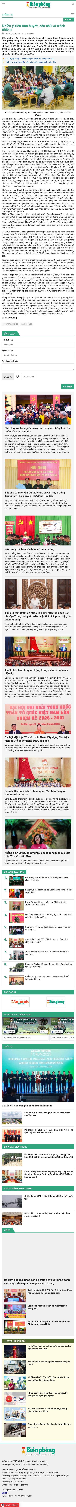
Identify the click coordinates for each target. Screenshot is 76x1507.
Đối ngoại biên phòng (15, 1147)
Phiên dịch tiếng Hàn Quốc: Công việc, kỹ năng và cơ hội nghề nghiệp (47, 1394)
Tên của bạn (7, 340)
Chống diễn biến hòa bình (18, 1188)
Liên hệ (5, 1493)
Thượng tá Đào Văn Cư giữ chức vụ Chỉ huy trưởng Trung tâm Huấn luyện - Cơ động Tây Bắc (35, 494)
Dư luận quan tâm (14, 872)
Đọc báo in (10, 992)
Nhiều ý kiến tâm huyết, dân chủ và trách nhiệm (33, 27)
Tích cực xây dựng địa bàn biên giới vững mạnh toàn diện (31, 62)
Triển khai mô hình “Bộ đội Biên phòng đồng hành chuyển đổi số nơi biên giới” (50, 1291)
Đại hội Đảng (26, 324)
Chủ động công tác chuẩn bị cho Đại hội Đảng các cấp (30, 58)
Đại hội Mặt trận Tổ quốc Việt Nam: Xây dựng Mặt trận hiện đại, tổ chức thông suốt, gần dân (37, 739)
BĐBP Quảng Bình (11, 324)
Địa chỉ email (7, 350)
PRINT (69, 20)
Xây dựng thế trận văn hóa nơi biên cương (29, 549)
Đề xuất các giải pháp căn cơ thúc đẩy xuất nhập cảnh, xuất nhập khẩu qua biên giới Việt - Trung (37, 1281)
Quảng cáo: (12, 1490)
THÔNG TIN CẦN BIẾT (15, 1341)
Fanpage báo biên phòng (17, 1015)
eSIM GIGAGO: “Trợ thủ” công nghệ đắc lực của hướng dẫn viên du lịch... (48, 1378)
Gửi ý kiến (67, 387)
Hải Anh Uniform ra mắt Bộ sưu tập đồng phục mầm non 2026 (47, 1410)
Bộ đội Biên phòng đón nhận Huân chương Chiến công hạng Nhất (49, 1323)
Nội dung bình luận (10, 361)
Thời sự (8, 1046)
